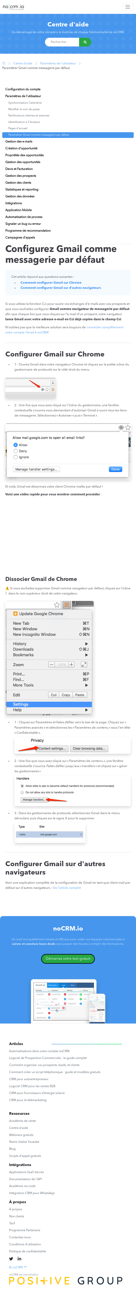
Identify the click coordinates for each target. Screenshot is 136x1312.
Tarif (12, 1223)
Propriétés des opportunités (24, 155)
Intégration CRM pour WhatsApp (32, 1193)
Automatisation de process (23, 217)
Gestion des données (19, 196)
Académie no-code (22, 1186)
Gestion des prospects (20, 176)
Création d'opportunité (21, 148)
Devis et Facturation (19, 169)
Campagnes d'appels (20, 237)
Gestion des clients (18, 182)
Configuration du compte (22, 89)
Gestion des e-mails (18, 141)
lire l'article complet (67, 888)
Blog (12, 1149)
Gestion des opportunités (22, 162)
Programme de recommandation (28, 230)
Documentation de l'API (25, 1179)
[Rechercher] (85, 42)
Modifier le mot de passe (24, 109)
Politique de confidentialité (27, 1251)
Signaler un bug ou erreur (23, 224)
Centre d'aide (68, 25)
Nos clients (16, 1216)
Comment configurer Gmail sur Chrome (51, 282)
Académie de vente (22, 1121)
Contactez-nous (20, 1237)
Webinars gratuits (21, 1135)
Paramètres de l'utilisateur (58, 63)
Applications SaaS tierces (26, 1172)
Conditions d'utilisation (25, 1244)
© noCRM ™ (18, 1267)
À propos (15, 1209)
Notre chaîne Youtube (24, 1142)
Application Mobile (18, 210)
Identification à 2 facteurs (24, 122)
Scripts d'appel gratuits (25, 1156)
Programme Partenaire (24, 1230)
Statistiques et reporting (21, 189)
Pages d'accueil (18, 128)
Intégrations (13, 203)
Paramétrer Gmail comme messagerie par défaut (38, 135)
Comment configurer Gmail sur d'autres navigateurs (60, 288)
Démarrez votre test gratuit (68, 959)
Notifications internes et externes (28, 115)
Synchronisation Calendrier (25, 103)
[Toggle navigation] (127, 7)
